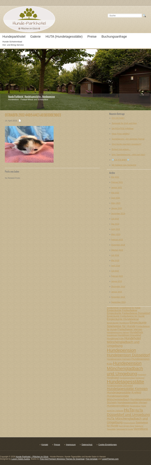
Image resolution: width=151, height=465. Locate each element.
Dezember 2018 (118, 245)
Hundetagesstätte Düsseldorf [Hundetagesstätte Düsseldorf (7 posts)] (120, 386)
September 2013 (118, 302)
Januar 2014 (116, 292)
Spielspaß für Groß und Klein (124, 123)
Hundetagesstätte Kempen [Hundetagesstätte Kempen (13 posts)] (127, 389)
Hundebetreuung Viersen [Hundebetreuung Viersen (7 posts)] (118, 332)
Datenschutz (87, 444)
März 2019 (115, 234)
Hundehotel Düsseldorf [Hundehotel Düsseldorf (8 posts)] (129, 335)
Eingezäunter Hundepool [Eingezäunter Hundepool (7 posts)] (118, 323)
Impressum (71, 444)
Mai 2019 (115, 224)
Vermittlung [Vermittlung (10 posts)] (141, 428)
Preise (92, 36)
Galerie (35, 36)
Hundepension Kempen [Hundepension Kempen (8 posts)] (119, 359)
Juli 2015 (115, 271)
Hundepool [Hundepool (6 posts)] (142, 375)
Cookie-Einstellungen (107, 444)
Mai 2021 (115, 177)
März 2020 (115, 203)
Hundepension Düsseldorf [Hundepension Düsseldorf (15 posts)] (128, 355)
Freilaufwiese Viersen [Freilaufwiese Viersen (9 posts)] (130, 329)
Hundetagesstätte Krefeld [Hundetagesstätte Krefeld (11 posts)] (124, 392)
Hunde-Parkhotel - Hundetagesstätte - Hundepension (31, 96)
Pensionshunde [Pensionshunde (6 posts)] (129, 423)
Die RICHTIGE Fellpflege (122, 128)
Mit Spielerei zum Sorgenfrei (124, 165)
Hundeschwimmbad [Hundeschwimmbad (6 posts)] (127, 378)
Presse (57, 444)
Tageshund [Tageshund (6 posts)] (139, 426)
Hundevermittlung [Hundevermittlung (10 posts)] (118, 405)
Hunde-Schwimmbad (12, 41)
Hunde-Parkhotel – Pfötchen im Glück (32, 457)
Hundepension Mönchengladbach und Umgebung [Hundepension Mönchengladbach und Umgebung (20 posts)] (125, 368)
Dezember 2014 (118, 286)
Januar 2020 (116, 208)
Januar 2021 (116, 187)
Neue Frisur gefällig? (121, 134)
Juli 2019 (115, 219)
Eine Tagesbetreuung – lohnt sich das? (128, 154)
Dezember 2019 (118, 213)
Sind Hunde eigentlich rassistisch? (126, 144)
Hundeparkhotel (13, 36)
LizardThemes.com (110, 459)
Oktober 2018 (117, 250)
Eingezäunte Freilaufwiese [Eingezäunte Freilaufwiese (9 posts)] (122, 310)
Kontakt (44, 444)
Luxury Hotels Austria (20, 459)
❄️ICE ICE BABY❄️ (120, 160)
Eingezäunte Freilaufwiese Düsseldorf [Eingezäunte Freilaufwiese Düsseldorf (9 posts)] (128, 313)
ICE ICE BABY (118, 118)
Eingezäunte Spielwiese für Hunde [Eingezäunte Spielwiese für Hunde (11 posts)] (126, 324)
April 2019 (115, 229)
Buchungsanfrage (114, 36)
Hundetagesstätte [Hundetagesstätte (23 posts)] (125, 381)
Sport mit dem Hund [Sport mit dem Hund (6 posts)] (126, 426)
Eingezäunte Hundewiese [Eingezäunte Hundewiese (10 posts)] (123, 319)
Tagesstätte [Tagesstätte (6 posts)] (111, 429)
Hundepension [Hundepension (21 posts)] (121, 350)
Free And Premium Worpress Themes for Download (62, 459)
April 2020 (115, 198)
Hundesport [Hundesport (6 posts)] (139, 378)
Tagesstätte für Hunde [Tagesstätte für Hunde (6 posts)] (124, 429)
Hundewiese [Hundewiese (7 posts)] (134, 406)
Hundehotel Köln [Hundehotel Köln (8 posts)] (115, 338)
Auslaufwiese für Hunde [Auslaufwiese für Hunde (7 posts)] (129, 308)
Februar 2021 (117, 182)
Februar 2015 (117, 276)
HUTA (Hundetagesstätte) (64, 36)
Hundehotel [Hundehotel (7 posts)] (112, 335)
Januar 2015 (116, 281)
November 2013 (118, 297)
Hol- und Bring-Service (13, 45)
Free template (92, 459)
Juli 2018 (115, 255)
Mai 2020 (115, 193)
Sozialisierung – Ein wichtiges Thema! (128, 139)
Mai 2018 (115, 260)
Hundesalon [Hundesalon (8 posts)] (113, 377)
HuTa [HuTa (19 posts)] (129, 409)
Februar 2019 (117, 240)
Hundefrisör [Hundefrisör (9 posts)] (136, 332)
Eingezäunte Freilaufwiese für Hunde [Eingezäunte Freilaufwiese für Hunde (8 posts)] (126, 316)
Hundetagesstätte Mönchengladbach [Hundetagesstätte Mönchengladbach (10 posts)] (118, 397)
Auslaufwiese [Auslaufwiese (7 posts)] (113, 308)
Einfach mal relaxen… (121, 149)
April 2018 (115, 266)
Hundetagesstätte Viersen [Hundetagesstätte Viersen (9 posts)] (132, 402)
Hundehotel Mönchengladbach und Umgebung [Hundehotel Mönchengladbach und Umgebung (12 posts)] (124, 342)
